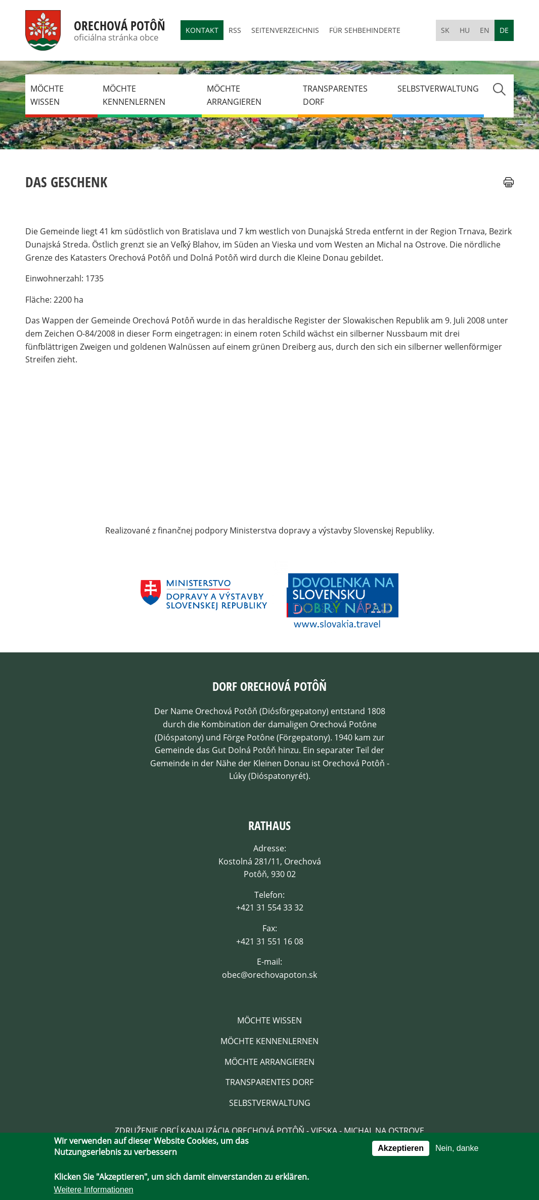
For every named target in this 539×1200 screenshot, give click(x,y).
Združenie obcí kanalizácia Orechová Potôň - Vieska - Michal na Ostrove (269, 1130)
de (504, 30)
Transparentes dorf (335, 95)
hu (465, 30)
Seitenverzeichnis (285, 30)
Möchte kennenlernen (134, 95)
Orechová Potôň (119, 25)
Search (499, 89)
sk (445, 30)
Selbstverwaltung (438, 88)
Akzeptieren (401, 1150)
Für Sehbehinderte (364, 30)
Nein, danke (456, 1150)
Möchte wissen (47, 95)
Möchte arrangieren (234, 95)
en (484, 30)
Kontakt (202, 30)
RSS (235, 30)
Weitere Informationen (93, 1191)
